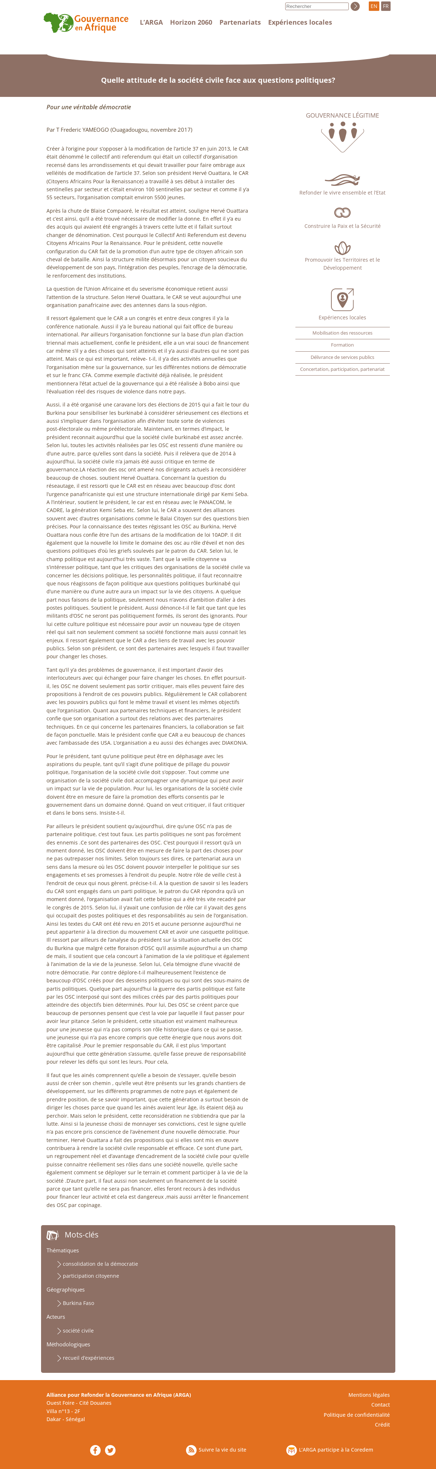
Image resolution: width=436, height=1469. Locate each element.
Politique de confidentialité (357, 1414)
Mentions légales (369, 1394)
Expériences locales (300, 22)
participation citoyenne (91, 1275)
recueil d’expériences (88, 1357)
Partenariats (240, 22)
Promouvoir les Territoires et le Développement (342, 263)
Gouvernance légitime (342, 115)
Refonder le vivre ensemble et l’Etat (342, 192)
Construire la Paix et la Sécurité (342, 225)
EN (374, 6)
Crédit (382, 1424)
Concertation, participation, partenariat (342, 369)
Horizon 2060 (191, 22)
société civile (78, 1330)
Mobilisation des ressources (342, 333)
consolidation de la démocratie (100, 1263)
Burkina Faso (78, 1303)
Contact (380, 1404)
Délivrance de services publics (342, 357)
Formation (342, 345)
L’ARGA (151, 22)
